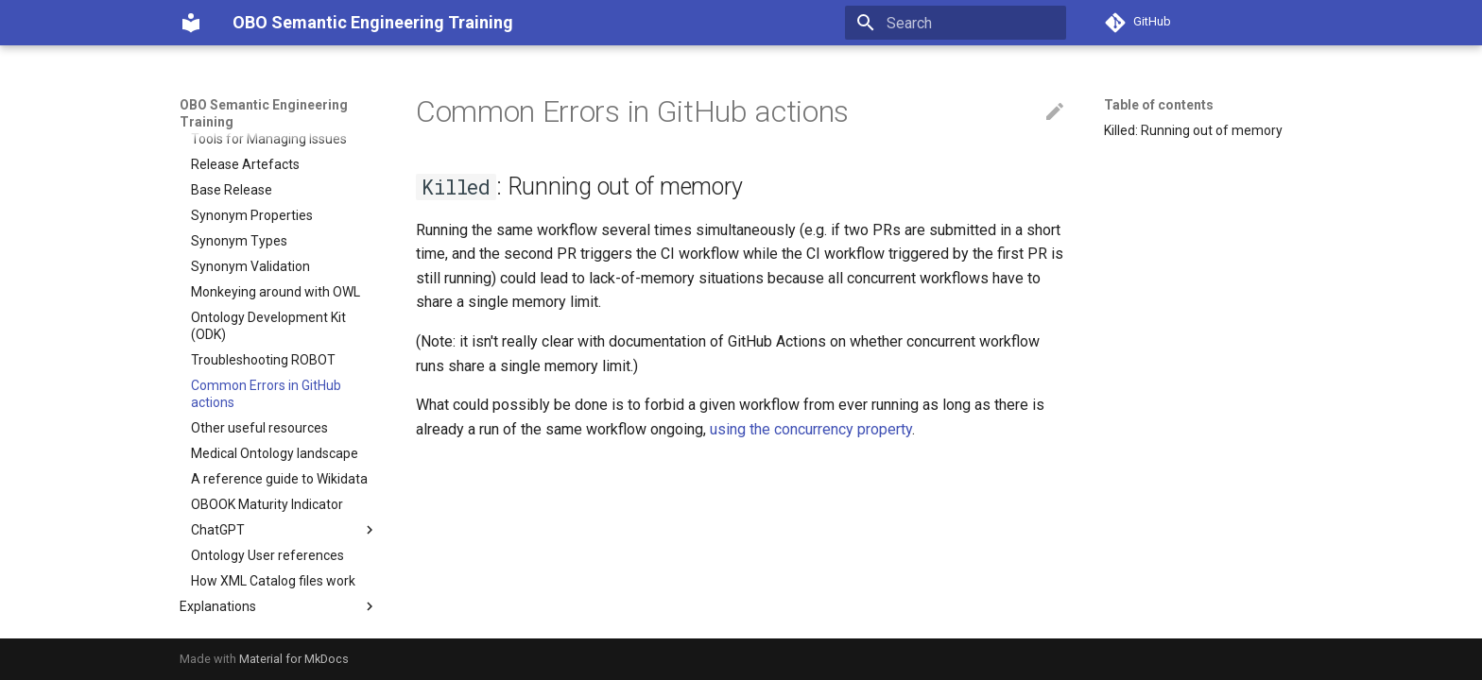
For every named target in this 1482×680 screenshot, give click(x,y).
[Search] (955, 23)
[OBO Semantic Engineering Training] (191, 23)
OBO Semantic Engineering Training (264, 113)
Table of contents (1159, 104)
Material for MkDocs (294, 659)
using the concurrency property (811, 429)
